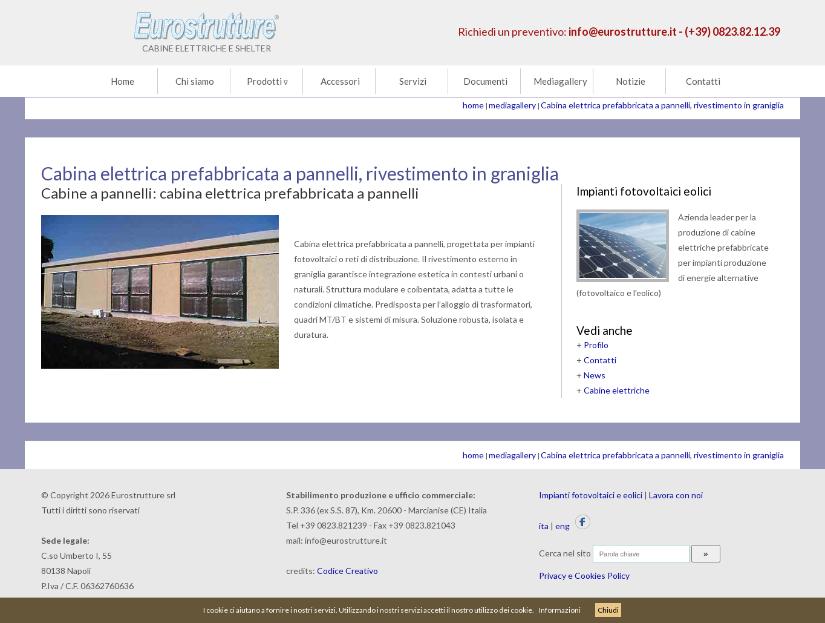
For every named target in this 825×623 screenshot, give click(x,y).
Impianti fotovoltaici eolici (643, 191)
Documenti (485, 81)
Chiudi (608, 610)
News (594, 375)
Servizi (412, 81)
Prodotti (267, 81)
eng (562, 526)
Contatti (703, 81)
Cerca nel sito (565, 553)
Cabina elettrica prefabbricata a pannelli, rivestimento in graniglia (662, 105)
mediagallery (512, 105)
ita (544, 526)
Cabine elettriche (617, 390)
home (473, 105)
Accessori (340, 81)
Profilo (596, 345)
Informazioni (560, 610)
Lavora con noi (676, 495)
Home (122, 81)
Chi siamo (194, 81)
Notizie (630, 81)
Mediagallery (560, 81)
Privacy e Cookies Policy (584, 575)
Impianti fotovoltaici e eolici (590, 495)
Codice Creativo (347, 570)
